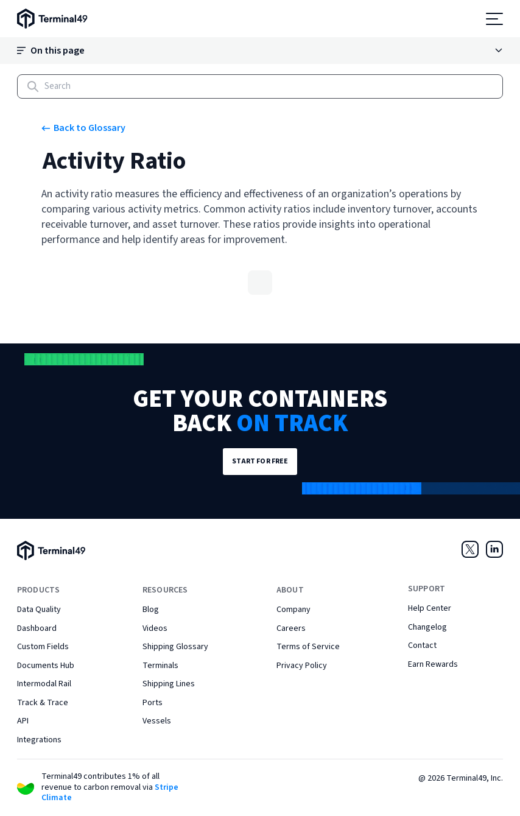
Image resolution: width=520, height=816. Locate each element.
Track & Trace (42, 703)
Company (293, 609)
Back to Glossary (83, 128)
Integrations (39, 740)
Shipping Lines (168, 684)
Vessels (156, 721)
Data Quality (39, 609)
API (23, 721)
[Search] (260, 86)
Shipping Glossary (175, 647)
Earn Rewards (433, 664)
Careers (291, 628)
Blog (150, 609)
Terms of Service (308, 647)
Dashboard (37, 628)
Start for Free (260, 461)
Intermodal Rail (44, 684)
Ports (152, 703)
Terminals (160, 665)
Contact (422, 645)
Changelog (427, 627)
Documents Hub (45, 665)
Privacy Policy (301, 665)
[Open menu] (494, 19)
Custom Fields (43, 647)
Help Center (429, 608)
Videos (154, 628)
